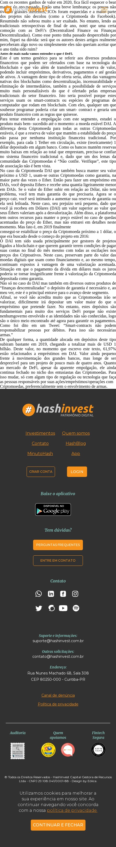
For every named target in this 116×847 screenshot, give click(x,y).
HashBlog (76, 443)
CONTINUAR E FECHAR (58, 825)
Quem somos (76, 433)
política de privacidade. (72, 810)
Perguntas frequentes (58, 545)
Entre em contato (58, 560)
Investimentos (40, 433)
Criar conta (40, 472)
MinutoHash (40, 453)
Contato (40, 443)
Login (77, 471)
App (75, 453)
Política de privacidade (58, 704)
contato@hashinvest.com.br (58, 656)
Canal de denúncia (58, 695)
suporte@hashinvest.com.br (58, 641)
